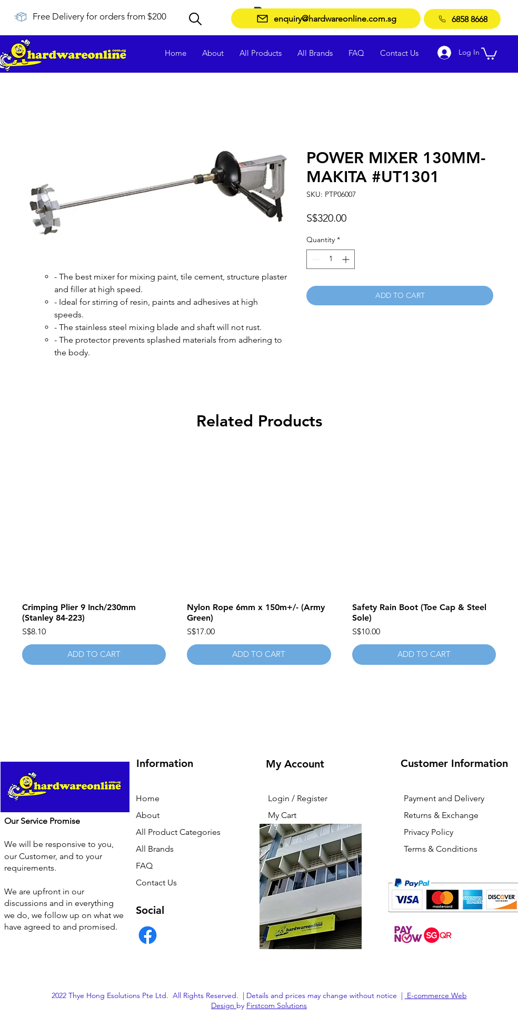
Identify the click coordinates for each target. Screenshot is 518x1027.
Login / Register (297, 798)
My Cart (282, 815)
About (148, 815)
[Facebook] (148, 935)
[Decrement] (314, 259)
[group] (259, 557)
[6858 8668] (462, 19)
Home (148, 798)
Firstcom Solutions (276, 1005)
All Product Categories (178, 832)
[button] (489, 52)
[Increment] (346, 259)
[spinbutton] (330, 259)
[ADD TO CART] (94, 654)
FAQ (144, 866)
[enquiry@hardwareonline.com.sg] (326, 18)
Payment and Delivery (444, 798)
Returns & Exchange (441, 815)
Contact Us (156, 883)
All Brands (155, 849)
